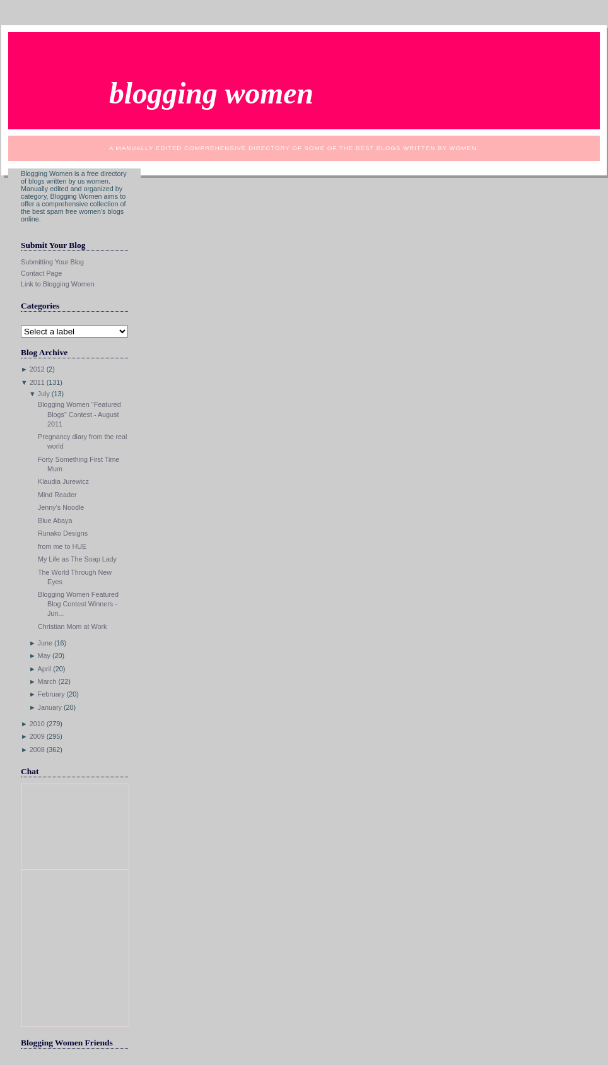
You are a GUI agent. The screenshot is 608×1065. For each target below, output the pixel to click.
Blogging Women (211, 93)
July (44, 393)
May (44, 655)
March (47, 681)
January (50, 707)
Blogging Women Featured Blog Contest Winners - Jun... (78, 604)
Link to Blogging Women (58, 284)
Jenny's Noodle (61, 507)
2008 (37, 749)
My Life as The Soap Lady (77, 559)
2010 (37, 723)
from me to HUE (62, 546)
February (51, 694)
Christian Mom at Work (72, 626)
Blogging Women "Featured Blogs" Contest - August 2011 (79, 414)
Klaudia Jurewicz (63, 481)
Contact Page (41, 273)
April (45, 669)
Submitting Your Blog (52, 262)
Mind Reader (57, 494)
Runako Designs (63, 533)
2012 (37, 369)
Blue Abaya (55, 520)
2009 (37, 736)
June (45, 643)
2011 (37, 382)
